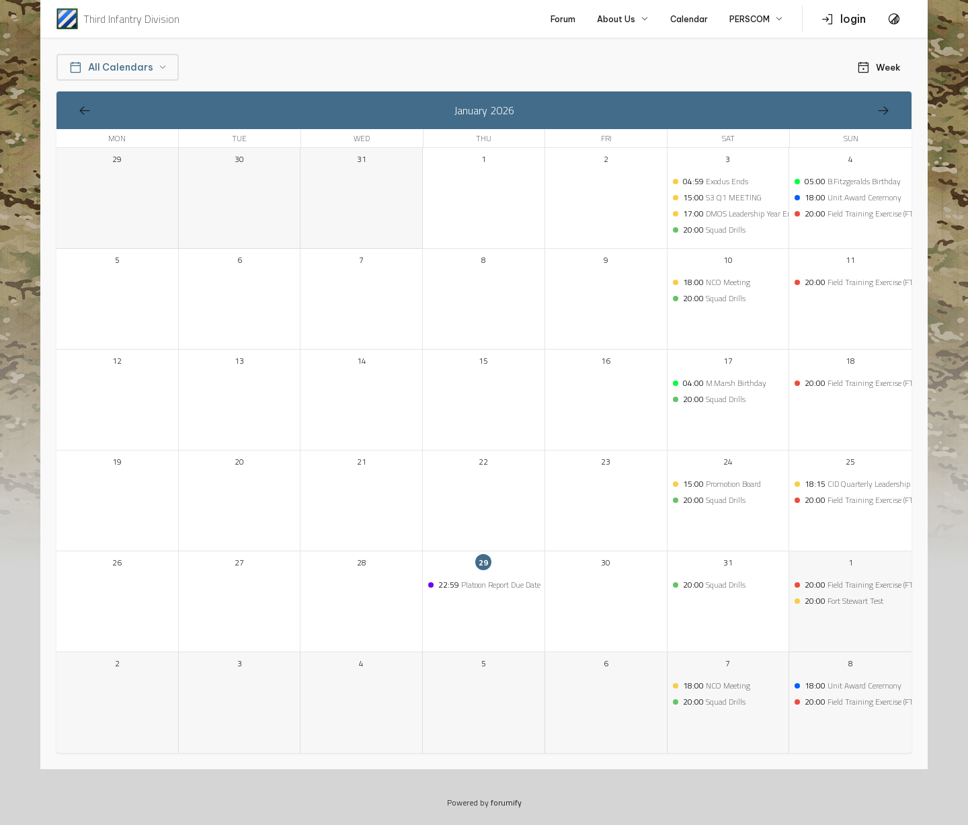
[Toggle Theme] (894, 18)
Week (878, 67)
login (843, 19)
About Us (623, 19)
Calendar (689, 19)
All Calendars (118, 67)
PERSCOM (756, 19)
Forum (563, 19)
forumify (506, 802)
